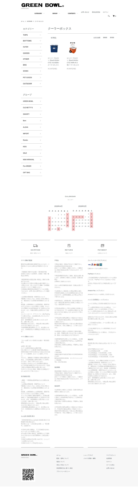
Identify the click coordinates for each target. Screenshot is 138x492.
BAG (25, 65)
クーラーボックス (40, 21)
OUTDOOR (30, 21)
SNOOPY (26, 116)
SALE (25, 157)
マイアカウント (112, 461)
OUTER (26, 47)
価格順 (105, 37)
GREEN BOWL (29, 103)
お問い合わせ (85, 12)
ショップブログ (91, 461)
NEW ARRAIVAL (29, 164)
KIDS (25, 151)
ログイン (105, 12)
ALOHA (26, 130)
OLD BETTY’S (28, 109)
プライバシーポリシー (69, 477)
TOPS (25, 35)
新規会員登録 (96, 12)
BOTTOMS (27, 41)
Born (25, 123)
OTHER (26, 59)
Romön (26, 144)
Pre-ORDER (27, 171)
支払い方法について (68, 470)
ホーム (23, 21)
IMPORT (26, 137)
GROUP (55, 13)
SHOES (26, 72)
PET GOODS (28, 78)
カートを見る (112, 470)
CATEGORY (38, 13)
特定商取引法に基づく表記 (70, 473)
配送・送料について (68, 464)
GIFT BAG (27, 178)
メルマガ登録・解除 (93, 464)
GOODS (26, 54)
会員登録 (110, 464)
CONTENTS (71, 13)
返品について (66, 467)
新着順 (112, 37)
